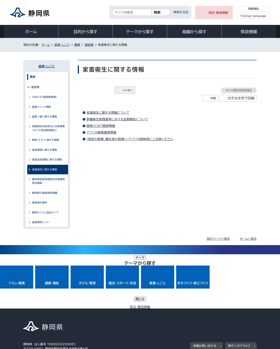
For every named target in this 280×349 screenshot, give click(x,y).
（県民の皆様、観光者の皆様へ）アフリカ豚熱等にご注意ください (130, 139)
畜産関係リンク (40, 222)
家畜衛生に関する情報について (108, 112)
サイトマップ (238, 315)
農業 (77, 44)
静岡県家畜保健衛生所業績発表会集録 (48, 181)
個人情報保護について (85, 315)
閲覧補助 (253, 8)
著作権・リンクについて (41, 315)
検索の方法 (181, 12)
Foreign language (253, 16)
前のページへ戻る (218, 238)
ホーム (31, 31)
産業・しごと (62, 44)
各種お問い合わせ (205, 291)
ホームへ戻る (248, 238)
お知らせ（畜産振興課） (44, 97)
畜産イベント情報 (41, 107)
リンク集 (211, 315)
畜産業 (89, 44)
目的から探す (86, 32)
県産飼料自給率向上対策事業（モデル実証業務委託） (48, 128)
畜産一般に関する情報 (44, 116)
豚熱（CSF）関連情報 (101, 125)
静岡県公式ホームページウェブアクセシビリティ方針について (153, 315)
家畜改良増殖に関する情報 (47, 159)
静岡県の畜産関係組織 (44, 193)
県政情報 (249, 32)
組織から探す (194, 32)
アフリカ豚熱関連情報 (101, 132)
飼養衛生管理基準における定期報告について (117, 119)
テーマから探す (140, 32)
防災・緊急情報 (218, 12)
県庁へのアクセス (239, 291)
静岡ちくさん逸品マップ (45, 212)
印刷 (213, 98)
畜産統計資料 (39, 202)
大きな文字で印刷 (241, 98)
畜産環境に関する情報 (44, 150)
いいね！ (128, 90)
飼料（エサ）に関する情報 (45, 140)
